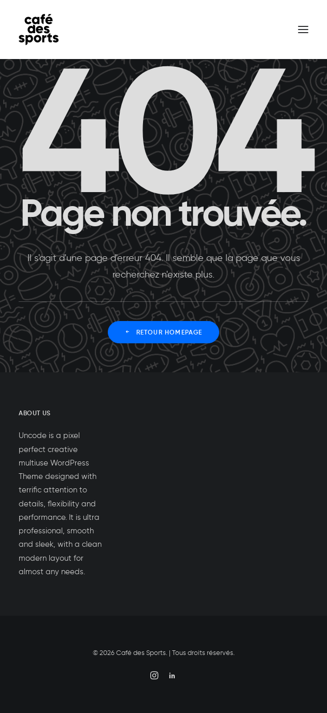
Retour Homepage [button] (163, 332)
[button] (303, 29)
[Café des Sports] (39, 29)
